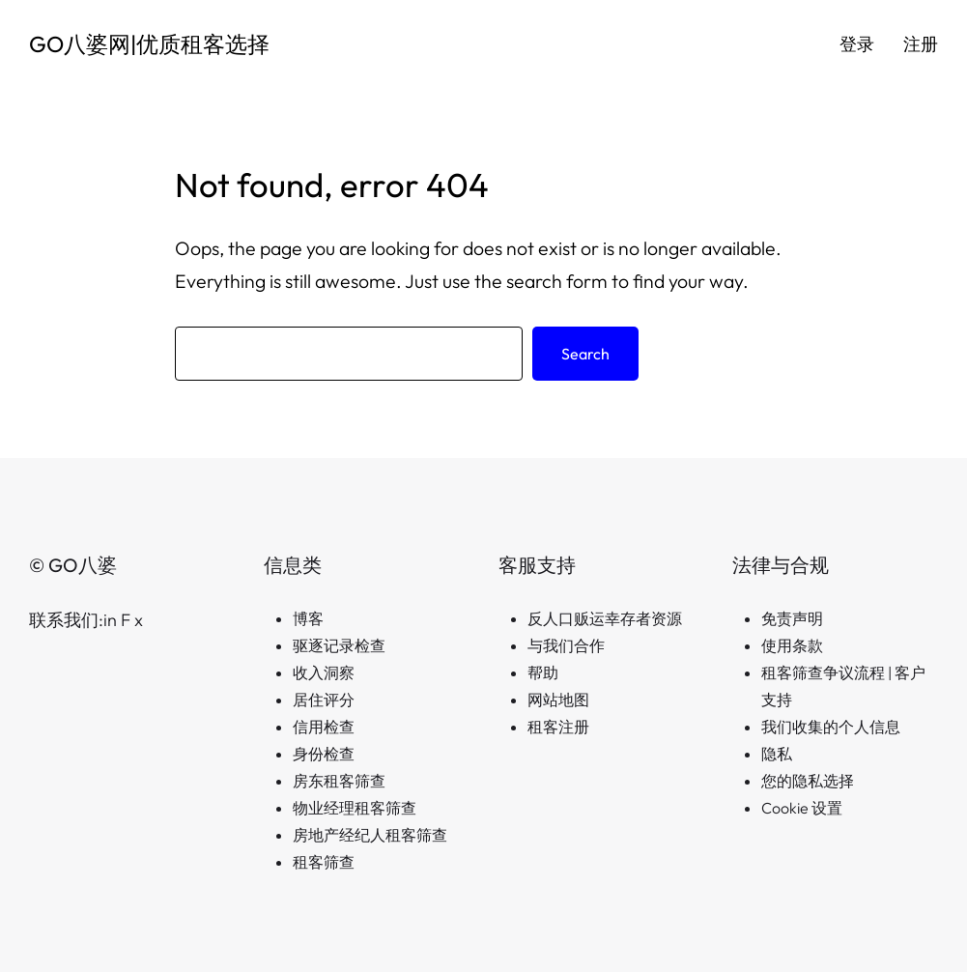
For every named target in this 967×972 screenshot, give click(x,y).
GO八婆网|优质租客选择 (149, 44)
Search (585, 353)
